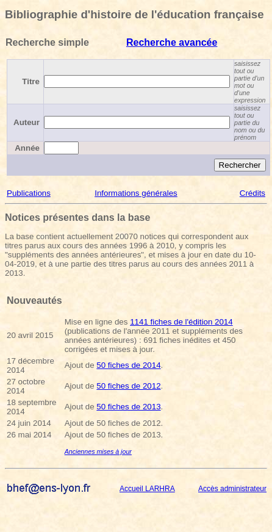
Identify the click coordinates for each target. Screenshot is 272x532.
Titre (31, 81)
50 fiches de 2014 (128, 365)
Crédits (252, 193)
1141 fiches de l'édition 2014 (181, 321)
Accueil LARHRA (147, 488)
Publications (29, 193)
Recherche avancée (171, 42)
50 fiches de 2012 (128, 385)
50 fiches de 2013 (128, 406)
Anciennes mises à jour (98, 451)
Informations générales (136, 193)
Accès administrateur (232, 488)
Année (27, 148)
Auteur (26, 122)
